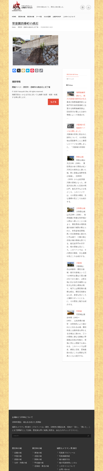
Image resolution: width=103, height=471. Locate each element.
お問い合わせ (64, 469)
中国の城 (17, 456)
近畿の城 (17, 453)
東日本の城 (30, 16)
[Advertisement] (77, 49)
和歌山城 (79, 157)
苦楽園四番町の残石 (47, 27)
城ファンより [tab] (70, 79)
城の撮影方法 (64, 459)
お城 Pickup (57, 16)
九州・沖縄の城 (20, 463)
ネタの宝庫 (47, 16)
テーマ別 (39, 16)
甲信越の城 (38, 463)
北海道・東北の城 (41, 466)
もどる (53, 102)
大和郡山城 (80, 208)
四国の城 (17, 459)
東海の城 (38, 453)
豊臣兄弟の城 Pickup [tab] (72, 74)
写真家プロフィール (67, 453)
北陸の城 (38, 456)
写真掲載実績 (64, 456)
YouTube (88, 7)
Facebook (82, 7)
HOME (14, 16)
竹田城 (79, 311)
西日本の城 (21, 16)
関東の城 (38, 459)
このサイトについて (69, 16)
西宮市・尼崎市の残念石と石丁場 (28, 27)
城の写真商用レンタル (68, 463)
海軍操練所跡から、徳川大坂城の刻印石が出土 (76, 96)
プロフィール (38, 427)
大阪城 (79, 263)
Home (14, 27)
